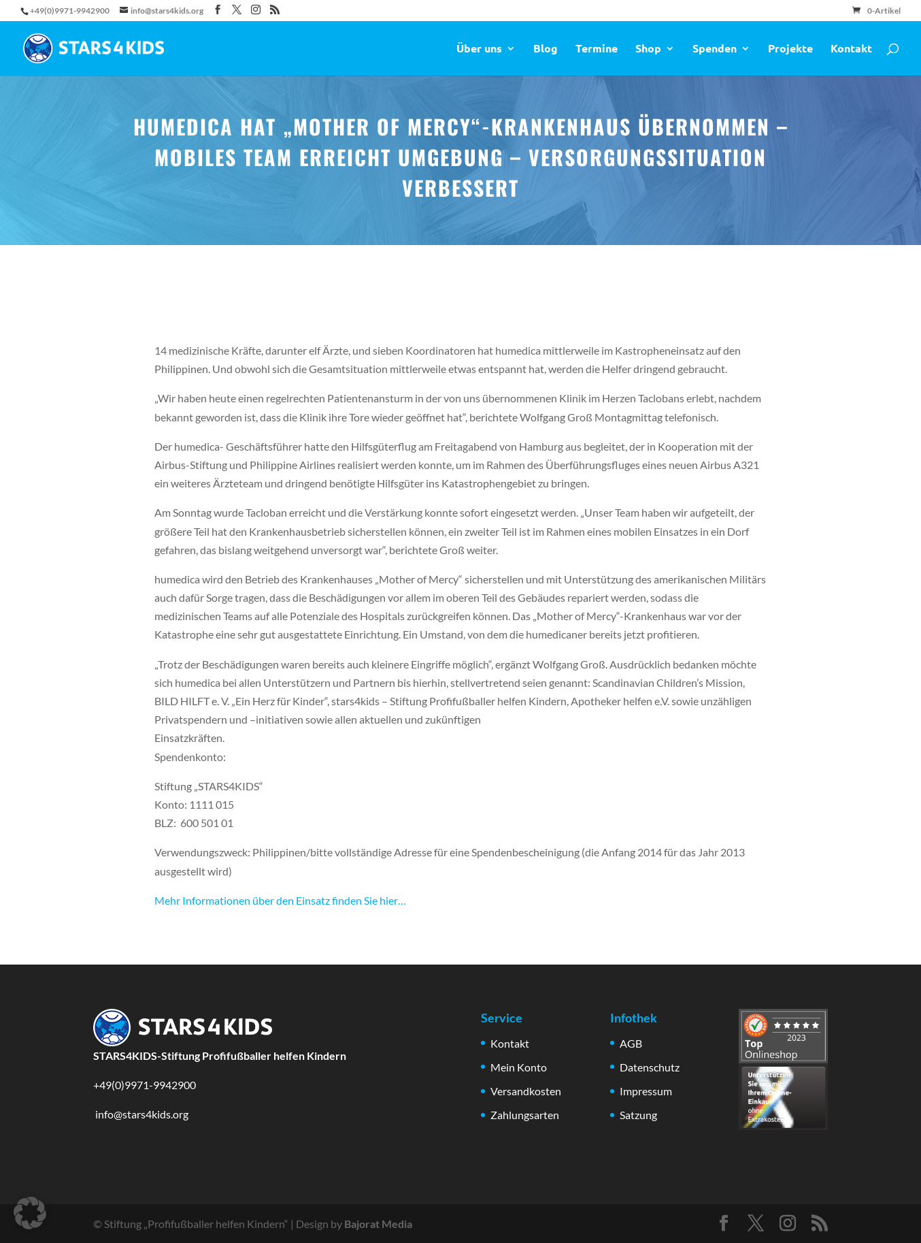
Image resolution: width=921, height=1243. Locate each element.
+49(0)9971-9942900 (144, 1084)
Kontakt (851, 49)
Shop (648, 49)
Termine (596, 49)
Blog (545, 49)
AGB (631, 1043)
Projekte (790, 49)
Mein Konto (518, 1067)
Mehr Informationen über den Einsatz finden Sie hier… (280, 900)
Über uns (479, 49)
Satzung (638, 1114)
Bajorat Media (378, 1223)
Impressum (646, 1090)
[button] (30, 1213)
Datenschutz (650, 1067)
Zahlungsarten (524, 1114)
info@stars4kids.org (140, 1114)
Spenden (714, 49)
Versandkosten (525, 1090)
